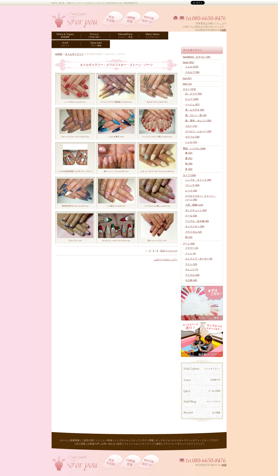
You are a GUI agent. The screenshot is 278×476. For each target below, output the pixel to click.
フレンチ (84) (192, 185)
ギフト (196, 440)
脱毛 (119, 443)
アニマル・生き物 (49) (197, 221)
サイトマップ (195, 443)
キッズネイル (163, 440)
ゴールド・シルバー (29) (198, 131)
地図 (223, 30)
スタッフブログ (210, 440)
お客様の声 (93, 443)
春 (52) (189, 152)
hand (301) (188, 62)
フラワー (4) (191, 248)
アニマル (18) (192, 275)
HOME (58, 54)
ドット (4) (190, 253)
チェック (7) (191, 269)
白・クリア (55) (193, 93)
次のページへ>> (168, 250)
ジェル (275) (192, 66)
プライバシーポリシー (175, 443)
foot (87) (187, 78)
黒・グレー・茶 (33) (196, 115)
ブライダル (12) (193, 232)
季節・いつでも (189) (194, 148)
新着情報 (74, 440)
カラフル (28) (192, 136)
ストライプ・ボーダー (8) (199, 258)
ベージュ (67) (192, 104)
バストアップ (147, 443)
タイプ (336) (189, 175)
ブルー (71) (191, 126)
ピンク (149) (192, 99)
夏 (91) (189, 158)
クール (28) (191, 215)
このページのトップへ (165, 259)
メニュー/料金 (105, 440)
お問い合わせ (108, 443)
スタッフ (135, 440)
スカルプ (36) (192, 72)
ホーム (64, 440)
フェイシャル (131, 443)
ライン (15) (191, 264)
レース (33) (191, 190)
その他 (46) (191, 280)
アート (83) (189, 243)
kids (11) (187, 83)
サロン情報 (148, 440)
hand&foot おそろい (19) (196, 56)
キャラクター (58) (194, 226)
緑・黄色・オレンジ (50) (198, 120)
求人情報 (80, 443)
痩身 (158, 443)
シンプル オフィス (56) (198, 179)
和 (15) (189, 237)
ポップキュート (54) (196, 210)
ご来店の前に (88, 440)
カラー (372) (189, 89)
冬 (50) (189, 169)
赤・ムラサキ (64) (194, 109)
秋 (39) (189, 163)
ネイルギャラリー (74, 54)
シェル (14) (191, 142)
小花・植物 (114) (194, 205)
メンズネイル (121, 440)
